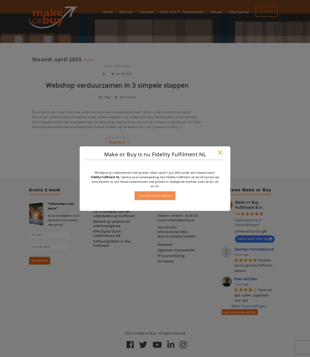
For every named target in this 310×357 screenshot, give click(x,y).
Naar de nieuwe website (155, 196)
